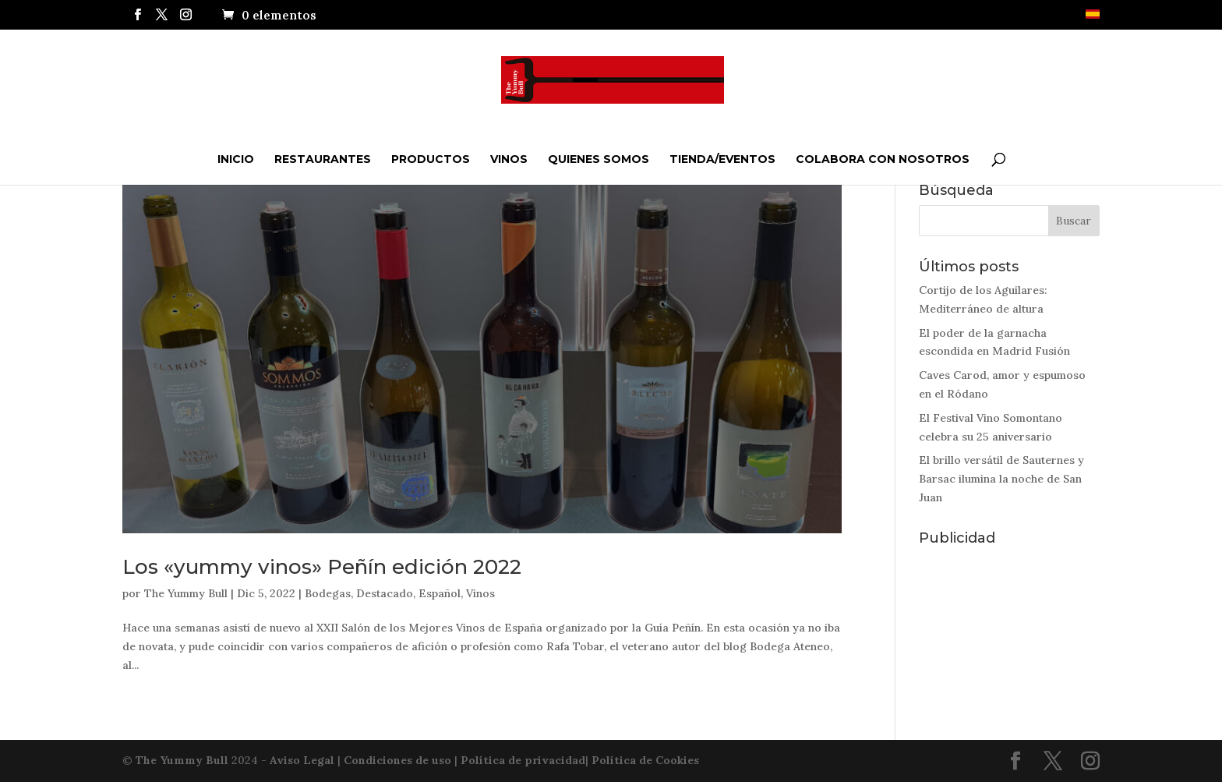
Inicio (235, 159)
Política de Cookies (645, 760)
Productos (430, 159)
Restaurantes (322, 159)
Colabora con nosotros (882, 159)
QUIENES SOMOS (598, 159)
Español (440, 593)
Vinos (509, 159)
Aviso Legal (302, 760)
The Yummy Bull (186, 593)
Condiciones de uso (397, 760)
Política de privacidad (523, 760)
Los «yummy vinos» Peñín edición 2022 (321, 566)
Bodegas (328, 593)
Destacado (384, 593)
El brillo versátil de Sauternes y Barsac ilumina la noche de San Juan (1001, 478)
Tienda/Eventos (722, 159)
